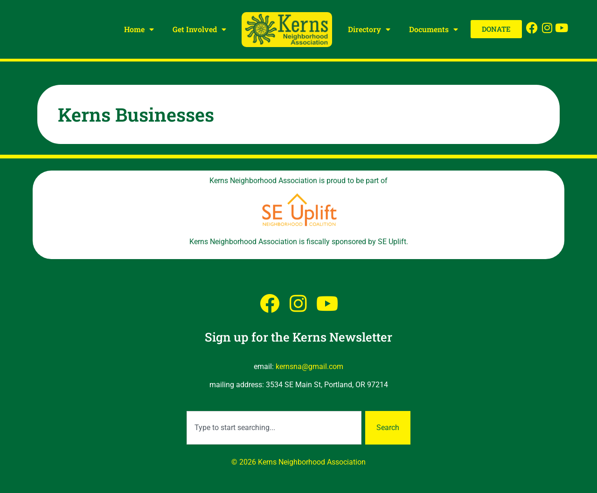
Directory (369, 29)
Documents (433, 29)
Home (139, 29)
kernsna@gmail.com (309, 366)
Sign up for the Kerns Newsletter (298, 337)
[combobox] (274, 428)
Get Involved (199, 29)
